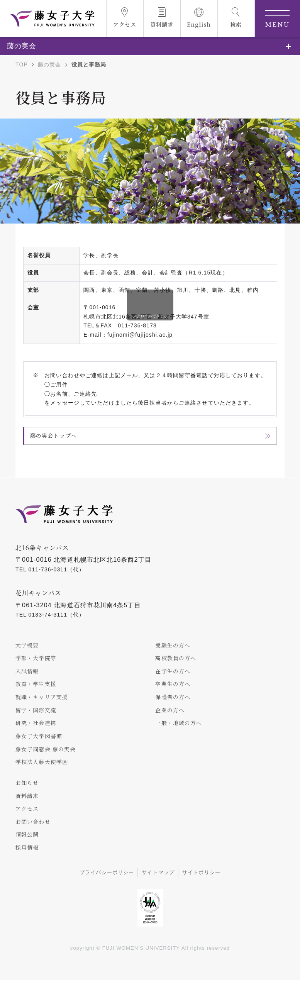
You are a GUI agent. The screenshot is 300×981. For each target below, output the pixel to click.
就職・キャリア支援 (41, 697)
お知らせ (27, 783)
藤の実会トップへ (53, 435)
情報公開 (27, 835)
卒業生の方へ (172, 684)
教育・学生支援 (35, 684)
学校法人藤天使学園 (41, 762)
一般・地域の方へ (178, 723)
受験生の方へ (172, 645)
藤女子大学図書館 (38, 736)
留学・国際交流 (35, 710)
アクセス (27, 809)
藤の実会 (49, 64)
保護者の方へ (172, 697)
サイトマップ (158, 873)
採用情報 (27, 848)
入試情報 (27, 671)
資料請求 (27, 796)
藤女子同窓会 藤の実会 (45, 749)
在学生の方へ (172, 671)
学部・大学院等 (35, 658)
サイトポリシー (201, 873)
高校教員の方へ (175, 658)
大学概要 (27, 645)
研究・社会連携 (35, 723)
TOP (21, 64)
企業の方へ (170, 710)
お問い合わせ (33, 822)
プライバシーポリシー (107, 873)
